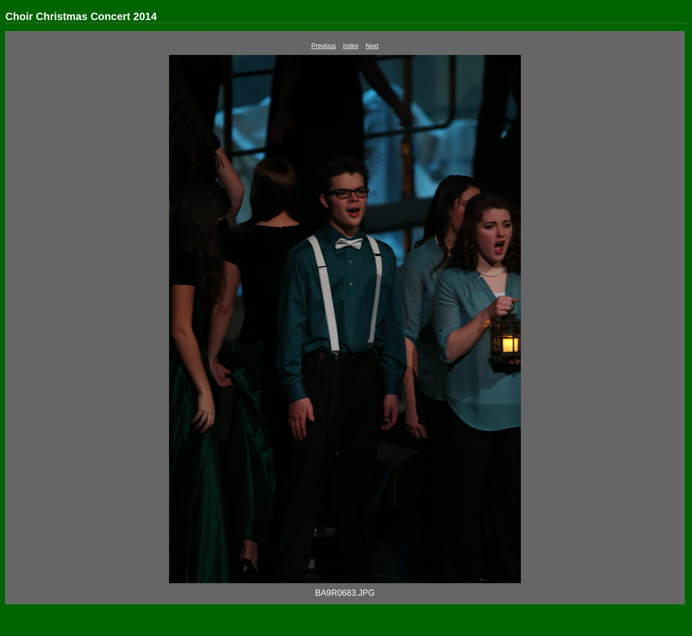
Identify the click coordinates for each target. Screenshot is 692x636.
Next (372, 46)
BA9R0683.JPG (345, 592)
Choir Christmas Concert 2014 (81, 16)
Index (350, 46)
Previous (323, 46)
